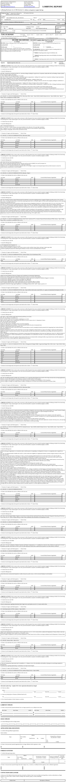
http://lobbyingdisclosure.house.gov (8, 6)
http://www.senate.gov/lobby (29, 6)
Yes (5, 778)
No (2, 778)
